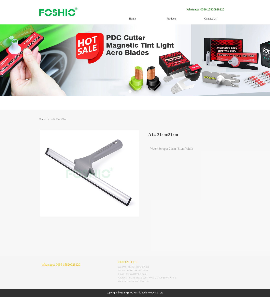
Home (42, 119)
